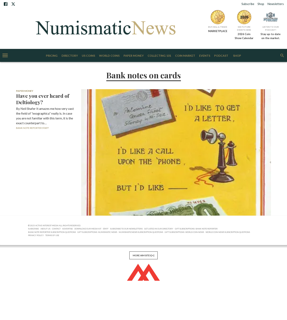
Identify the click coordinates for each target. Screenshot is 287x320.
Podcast (221, 56)
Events (205, 56)
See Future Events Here (244, 28)
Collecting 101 (159, 56)
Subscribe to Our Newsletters (126, 228)
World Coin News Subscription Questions (228, 232)
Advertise (67, 228)
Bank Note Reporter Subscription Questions (52, 232)
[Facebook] (5, 4)
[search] (282, 55)
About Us (45, 228)
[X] (13, 4)
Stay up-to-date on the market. (271, 36)
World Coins (109, 56)
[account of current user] (5, 55)
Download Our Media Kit (87, 228)
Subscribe (247, 4)
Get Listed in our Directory (158, 228)
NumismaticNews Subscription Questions (141, 232)
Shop (261, 4)
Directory (69, 56)
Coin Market (185, 56)
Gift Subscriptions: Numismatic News (97, 232)
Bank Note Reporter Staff (32, 127)
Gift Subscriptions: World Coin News (184, 232)
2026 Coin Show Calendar (244, 36)
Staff (106, 228)
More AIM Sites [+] (143, 255)
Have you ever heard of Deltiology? (42, 99)
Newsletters (275, 4)
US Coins (88, 56)
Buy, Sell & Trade (217, 27)
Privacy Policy (36, 235)
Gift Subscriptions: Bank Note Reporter (196, 228)
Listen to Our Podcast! (271, 28)
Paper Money (133, 56)
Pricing (51, 56)
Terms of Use (52, 235)
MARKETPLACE (217, 31)
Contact (56, 228)
